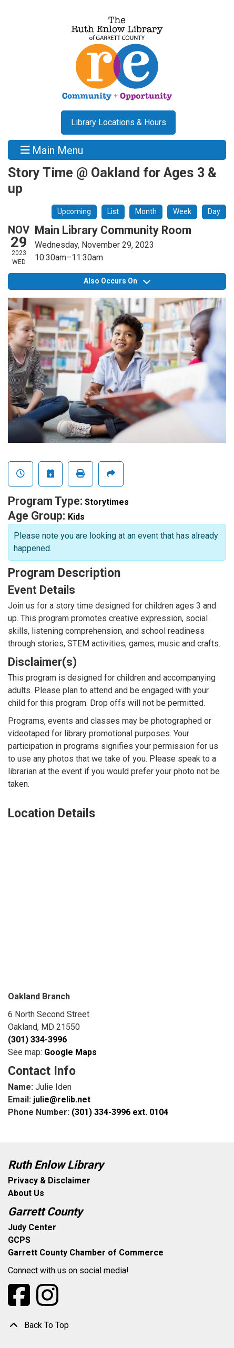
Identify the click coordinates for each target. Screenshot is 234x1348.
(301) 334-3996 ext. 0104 (120, 1112)
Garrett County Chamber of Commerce (86, 1253)
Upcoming (74, 211)
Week (182, 211)
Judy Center (32, 1227)
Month (146, 211)
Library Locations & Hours (118, 122)
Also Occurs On (117, 281)
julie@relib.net (61, 1099)
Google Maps (70, 1052)
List (113, 211)
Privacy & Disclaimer (49, 1180)
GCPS (19, 1240)
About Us (26, 1193)
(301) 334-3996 (37, 1040)
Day (214, 211)
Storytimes (107, 502)
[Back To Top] (117, 1325)
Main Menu (52, 150)
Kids (76, 517)
